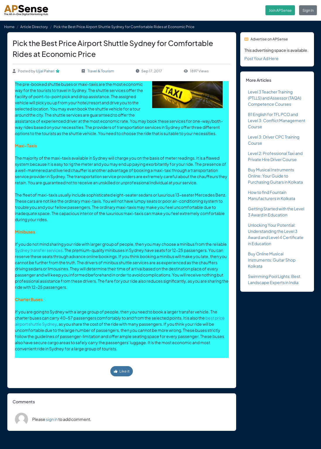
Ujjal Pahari (45, 71)
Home (9, 26)
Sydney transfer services (39, 250)
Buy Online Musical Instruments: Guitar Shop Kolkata (272, 260)
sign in (52, 419)
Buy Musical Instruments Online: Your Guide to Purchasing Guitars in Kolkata (275, 176)
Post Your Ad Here (261, 58)
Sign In (308, 10)
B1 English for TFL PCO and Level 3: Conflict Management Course (276, 120)
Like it (122, 371)
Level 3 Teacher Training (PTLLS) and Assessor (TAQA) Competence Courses (274, 98)
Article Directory (34, 26)
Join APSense (280, 10)
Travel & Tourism (100, 71)
